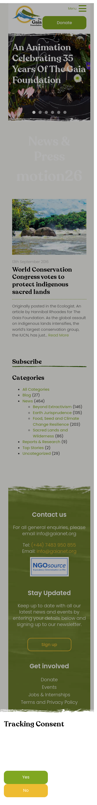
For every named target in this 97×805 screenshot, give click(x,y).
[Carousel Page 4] (52, 112)
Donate (49, 679)
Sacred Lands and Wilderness (50, 433)
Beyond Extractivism (52, 406)
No (26, 790)
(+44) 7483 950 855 (53, 545)
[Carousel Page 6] (64, 112)
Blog (27, 395)
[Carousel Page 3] (46, 112)
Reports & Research (41, 441)
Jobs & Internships (49, 694)
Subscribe (27, 361)
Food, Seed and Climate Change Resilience (56, 421)
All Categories (36, 389)
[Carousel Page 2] (40, 112)
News (28, 401)
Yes (25, 777)
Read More (58, 335)
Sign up (49, 645)
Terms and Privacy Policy (49, 702)
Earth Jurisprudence (52, 412)
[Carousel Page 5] (58, 112)
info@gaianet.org (57, 551)
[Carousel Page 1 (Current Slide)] (33, 112)
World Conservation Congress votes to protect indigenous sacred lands (42, 281)
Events (49, 687)
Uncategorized (37, 453)
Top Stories (33, 447)
